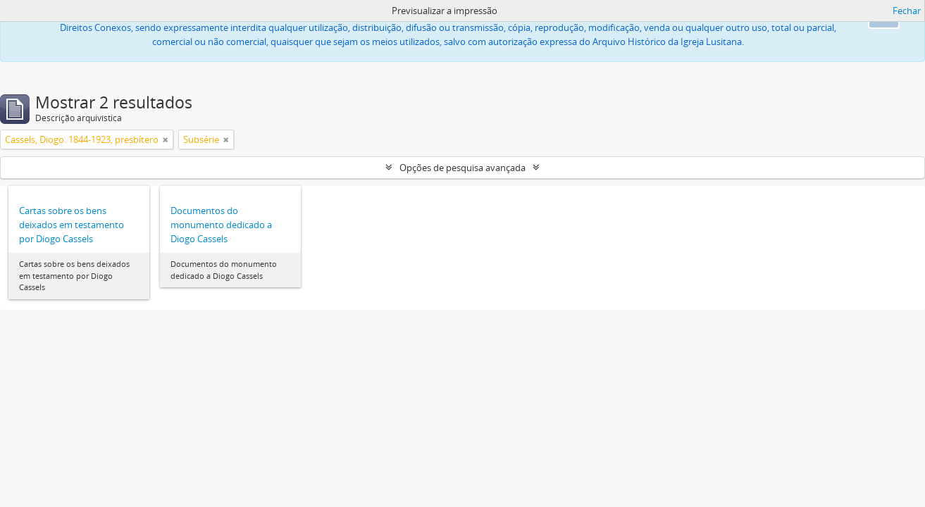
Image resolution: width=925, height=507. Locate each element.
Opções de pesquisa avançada (462, 167)
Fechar (907, 10)
